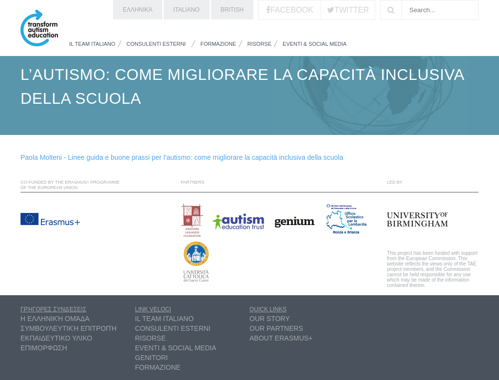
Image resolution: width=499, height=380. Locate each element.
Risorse (260, 44)
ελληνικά (138, 9)
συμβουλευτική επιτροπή (68, 328)
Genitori (151, 357)
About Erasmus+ (281, 338)
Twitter (351, 10)
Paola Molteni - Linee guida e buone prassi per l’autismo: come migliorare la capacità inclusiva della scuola (181, 157)
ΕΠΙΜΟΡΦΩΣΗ (43, 348)
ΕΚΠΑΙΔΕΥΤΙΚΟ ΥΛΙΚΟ (56, 338)
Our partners (276, 328)
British (232, 9)
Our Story (270, 319)
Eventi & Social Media (314, 44)
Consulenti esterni (156, 44)
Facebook (291, 10)
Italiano (186, 9)
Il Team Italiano (92, 44)
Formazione (218, 44)
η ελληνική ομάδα (55, 319)
